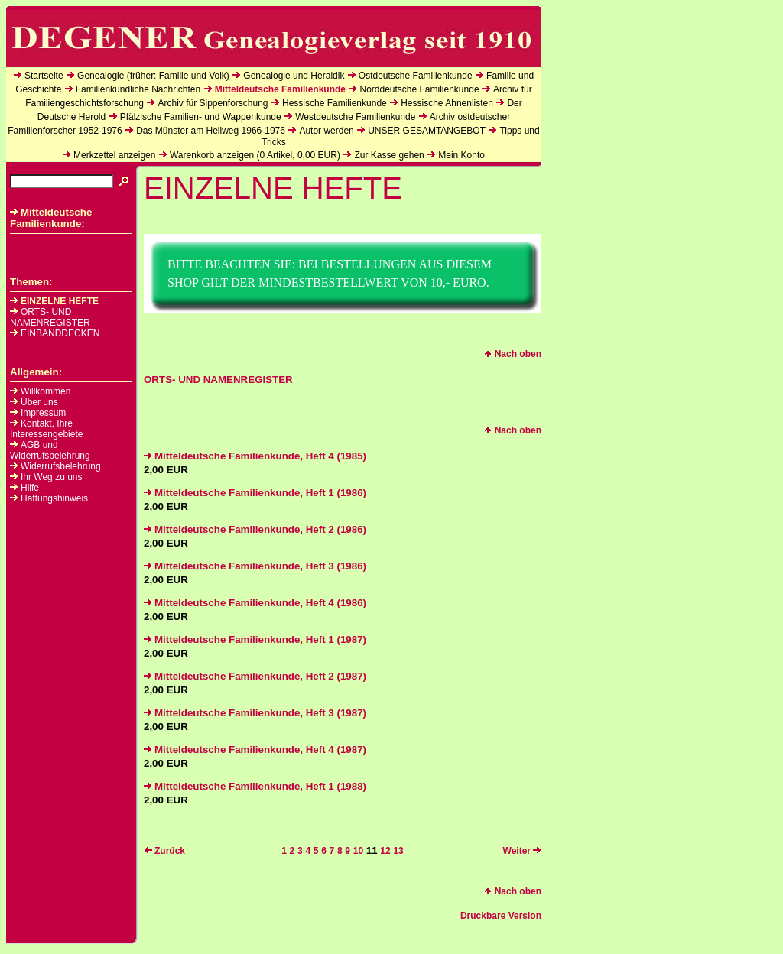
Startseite (43, 75)
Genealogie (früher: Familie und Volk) (153, 75)
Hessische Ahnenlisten (447, 103)
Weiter (522, 850)
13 (398, 850)
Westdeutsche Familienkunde (355, 117)
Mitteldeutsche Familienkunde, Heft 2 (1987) (255, 676)
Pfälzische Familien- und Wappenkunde (200, 117)
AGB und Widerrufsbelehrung (50, 450)
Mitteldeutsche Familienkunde (280, 89)
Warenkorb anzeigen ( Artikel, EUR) (255, 155)
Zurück (164, 850)
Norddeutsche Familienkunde (419, 89)
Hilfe (30, 487)
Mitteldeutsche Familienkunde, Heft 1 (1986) (255, 492)
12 (385, 850)
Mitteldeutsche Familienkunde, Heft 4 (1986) (255, 602)
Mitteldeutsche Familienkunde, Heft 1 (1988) (255, 786)
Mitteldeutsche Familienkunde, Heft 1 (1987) (255, 639)
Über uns (39, 402)
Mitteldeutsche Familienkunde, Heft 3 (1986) (255, 566)
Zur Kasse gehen (389, 155)
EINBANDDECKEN (54, 333)
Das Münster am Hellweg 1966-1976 (210, 130)
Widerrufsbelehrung (61, 466)
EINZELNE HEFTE (54, 301)
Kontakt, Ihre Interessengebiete (46, 429)
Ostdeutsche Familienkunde (416, 75)
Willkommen (45, 391)
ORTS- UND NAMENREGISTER (50, 317)
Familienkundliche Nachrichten (138, 89)
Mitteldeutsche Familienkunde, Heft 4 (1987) (255, 749)
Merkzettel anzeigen (114, 155)
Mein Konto (461, 155)
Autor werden (326, 130)
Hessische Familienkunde (334, 103)
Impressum (43, 412)
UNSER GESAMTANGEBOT (427, 130)
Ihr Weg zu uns (51, 477)
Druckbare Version (500, 915)
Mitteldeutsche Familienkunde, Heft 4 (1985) (255, 456)
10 (358, 850)
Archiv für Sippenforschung (213, 103)
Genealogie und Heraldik (293, 75)
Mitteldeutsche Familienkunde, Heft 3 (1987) (255, 713)
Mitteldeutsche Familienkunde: (51, 217)
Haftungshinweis (54, 498)
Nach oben (512, 354)
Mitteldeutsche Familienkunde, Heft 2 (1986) (255, 529)
